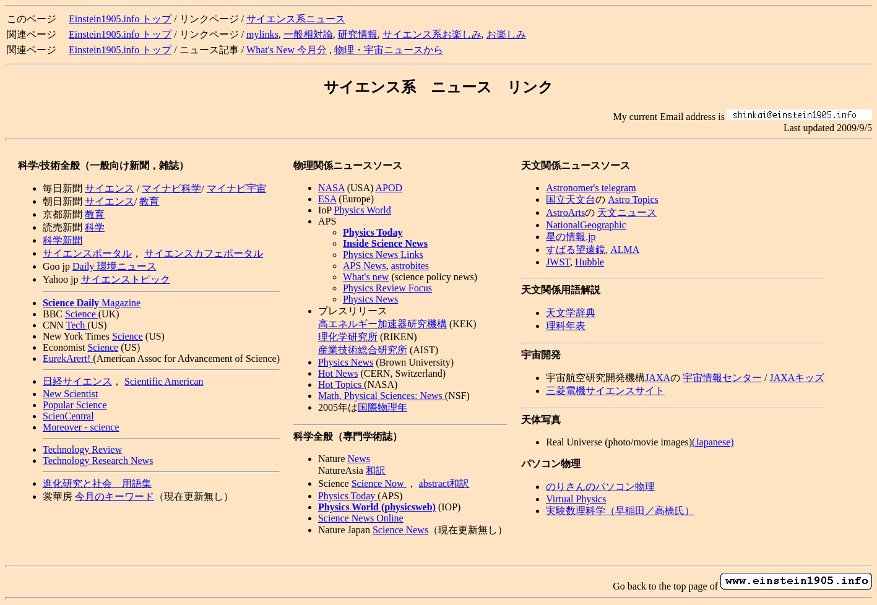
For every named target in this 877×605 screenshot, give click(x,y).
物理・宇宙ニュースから (388, 50)
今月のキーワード (114, 496)
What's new (366, 277)
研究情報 (358, 34)
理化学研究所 (348, 337)
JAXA (657, 377)
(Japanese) (713, 442)
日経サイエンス (77, 381)
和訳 (376, 470)
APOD (388, 187)
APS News (364, 265)
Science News (400, 530)
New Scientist (70, 393)
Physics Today (348, 496)
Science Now (379, 483)
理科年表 (565, 325)
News (359, 458)
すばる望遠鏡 (575, 249)
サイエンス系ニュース (295, 19)
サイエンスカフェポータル (203, 253)
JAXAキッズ (796, 377)
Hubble (589, 262)
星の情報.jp (570, 236)
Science (81, 314)
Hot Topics (341, 384)
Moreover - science (81, 427)
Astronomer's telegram (591, 187)
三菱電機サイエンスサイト (605, 390)
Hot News (338, 373)
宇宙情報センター (722, 377)
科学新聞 (62, 240)
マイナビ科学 (171, 188)
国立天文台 (570, 199)
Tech (77, 325)
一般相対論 (308, 34)
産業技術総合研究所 (362, 350)
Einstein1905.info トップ (120, 19)
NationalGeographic (586, 225)
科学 (95, 227)
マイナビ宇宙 (236, 188)
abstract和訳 (444, 483)
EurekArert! (68, 358)
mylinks (262, 34)
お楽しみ (506, 34)
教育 (149, 201)
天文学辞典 (570, 312)
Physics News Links (383, 254)
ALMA (624, 249)
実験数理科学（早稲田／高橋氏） (620, 510)
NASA (331, 187)
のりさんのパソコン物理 (600, 486)
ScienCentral (68, 416)
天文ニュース (627, 212)
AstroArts (565, 212)
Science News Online (361, 518)
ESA (327, 199)
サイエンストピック (125, 279)
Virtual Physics (576, 499)
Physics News (370, 299)
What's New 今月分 (286, 50)
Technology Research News (98, 460)
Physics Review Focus (387, 288)
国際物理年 (382, 407)
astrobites (410, 265)
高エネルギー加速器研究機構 (382, 324)
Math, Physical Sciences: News (381, 395)
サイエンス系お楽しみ (432, 34)
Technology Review (82, 449)
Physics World (362, 210)
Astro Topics (633, 199)
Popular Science (75, 405)
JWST (558, 262)
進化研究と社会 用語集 (97, 483)
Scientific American (164, 381)
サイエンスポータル (87, 253)
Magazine (91, 303)
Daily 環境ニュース (114, 266)
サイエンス (109, 188)
